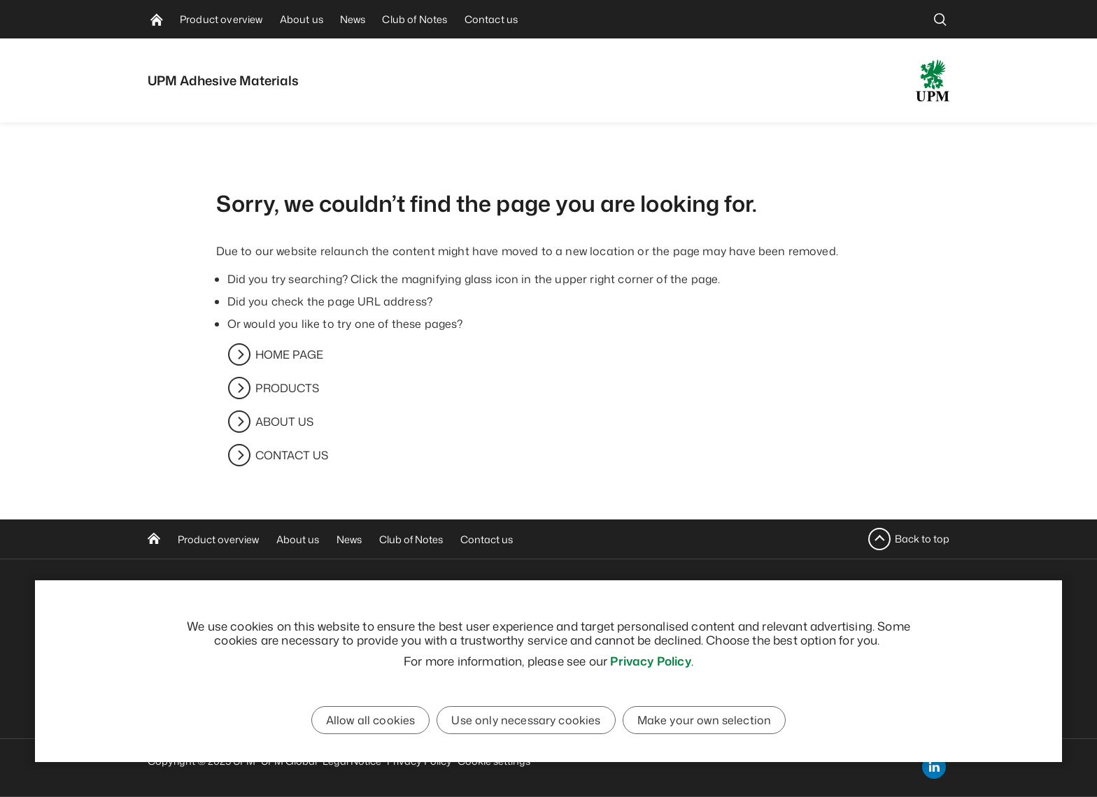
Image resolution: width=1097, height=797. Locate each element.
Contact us (486, 539)
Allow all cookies (371, 720)
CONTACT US (291, 455)
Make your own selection (704, 720)
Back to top (922, 538)
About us (297, 539)
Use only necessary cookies (525, 720)
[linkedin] (934, 767)
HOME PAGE (289, 354)
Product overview (218, 539)
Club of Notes (411, 539)
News (349, 539)
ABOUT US (284, 421)
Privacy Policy (650, 660)
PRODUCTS (287, 388)
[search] (940, 19)
